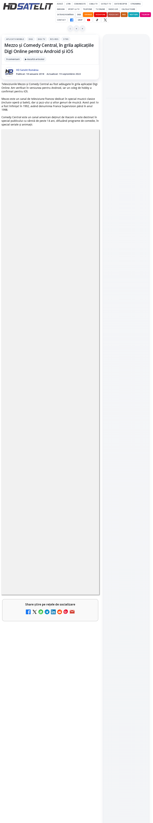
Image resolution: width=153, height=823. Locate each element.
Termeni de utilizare (126, 468)
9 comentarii (13, 59)
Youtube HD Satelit (126, 358)
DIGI (79, 14)
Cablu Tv (93, 4)
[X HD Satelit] (105, 20)
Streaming (136, 4)
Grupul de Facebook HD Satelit (126, 339)
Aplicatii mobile (15, 39)
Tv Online (100, 9)
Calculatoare (128, 9)
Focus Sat (114, 14)
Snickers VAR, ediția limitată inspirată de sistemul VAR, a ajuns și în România (125, 104)
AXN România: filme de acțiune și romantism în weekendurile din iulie (125, 65)
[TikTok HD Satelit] (97, 20)
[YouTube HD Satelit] (88, 20)
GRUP (80, 20)
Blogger (100, 709)
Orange (88, 14)
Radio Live (113, 9)
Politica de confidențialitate (126, 478)
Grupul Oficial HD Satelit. (33, 609)
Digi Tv (41, 39)
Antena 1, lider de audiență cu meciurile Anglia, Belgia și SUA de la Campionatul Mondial (125, 84)
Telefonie (87, 9)
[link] (126, 65)
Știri (68, 4)
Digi (31, 39)
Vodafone (100, 14)
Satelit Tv (106, 4)
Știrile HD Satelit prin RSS (126, 393)
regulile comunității (50, 600)
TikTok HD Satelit (126, 366)
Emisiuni (61, 9)
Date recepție (120, 4)
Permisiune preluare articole (126, 459)
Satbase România (65, 14)
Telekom (145, 14)
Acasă (60, 4)
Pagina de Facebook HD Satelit (126, 328)
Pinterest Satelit (126, 383)
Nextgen (134, 14)
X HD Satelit (126, 375)
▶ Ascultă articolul (34, 59)
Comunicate (80, 4)
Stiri (65, 39)
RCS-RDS (54, 39)
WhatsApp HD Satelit (126, 349)
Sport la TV (73, 9)
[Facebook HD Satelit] (72, 20)
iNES (124, 14)
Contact (61, 20)
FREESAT (121, 423)
